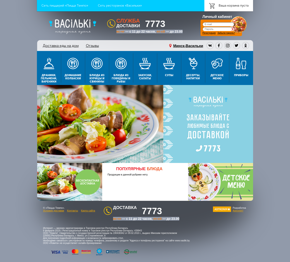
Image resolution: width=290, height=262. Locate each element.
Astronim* (238, 210)
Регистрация (209, 33)
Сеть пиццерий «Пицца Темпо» (64, 5)
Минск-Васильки (188, 46)
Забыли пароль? (226, 33)
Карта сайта (88, 210)
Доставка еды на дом (61, 46)
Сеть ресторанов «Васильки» (120, 5)
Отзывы (92, 46)
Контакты (72, 210)
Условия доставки (53, 210)
